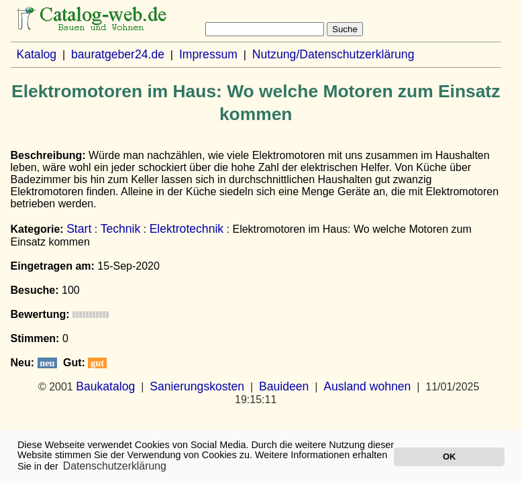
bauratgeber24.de (117, 54)
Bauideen (284, 386)
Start (78, 228)
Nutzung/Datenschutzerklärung (333, 54)
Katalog (36, 54)
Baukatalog (105, 386)
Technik (121, 228)
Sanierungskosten (197, 386)
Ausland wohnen (367, 386)
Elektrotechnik (187, 228)
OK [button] (449, 456)
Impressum (208, 54)
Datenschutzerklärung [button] (114, 466)
